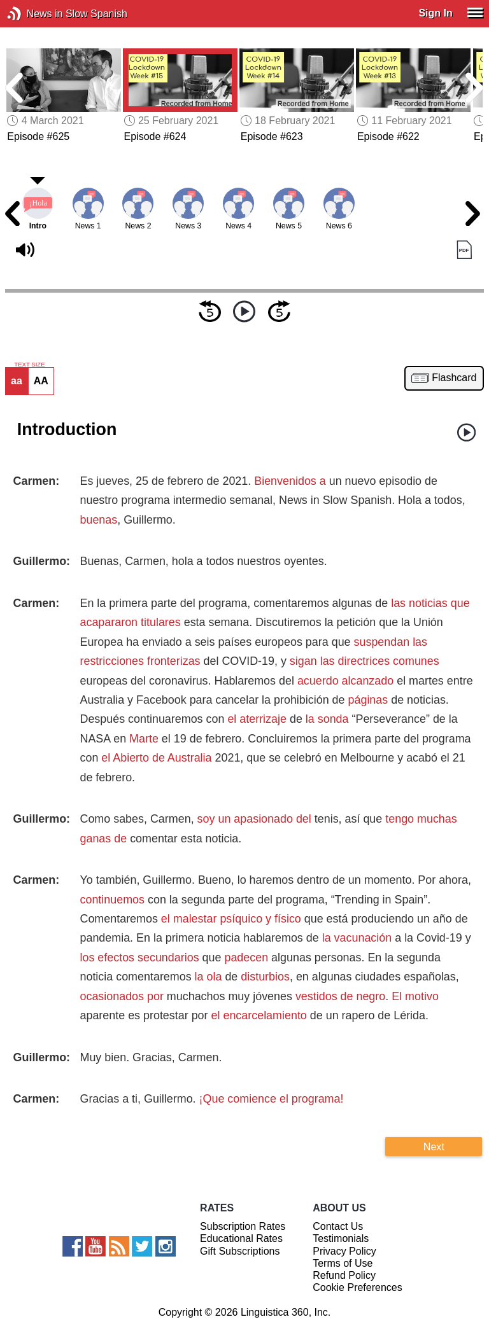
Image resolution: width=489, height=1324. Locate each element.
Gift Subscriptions (240, 1251)
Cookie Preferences (357, 1287)
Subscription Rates (242, 1226)
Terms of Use (342, 1263)
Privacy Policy (344, 1251)
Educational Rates (241, 1238)
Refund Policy (344, 1275)
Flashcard (454, 378)
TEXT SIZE (29, 364)
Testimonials (341, 1238)
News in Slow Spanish (33, 13)
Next (433, 1146)
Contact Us (338, 1226)
